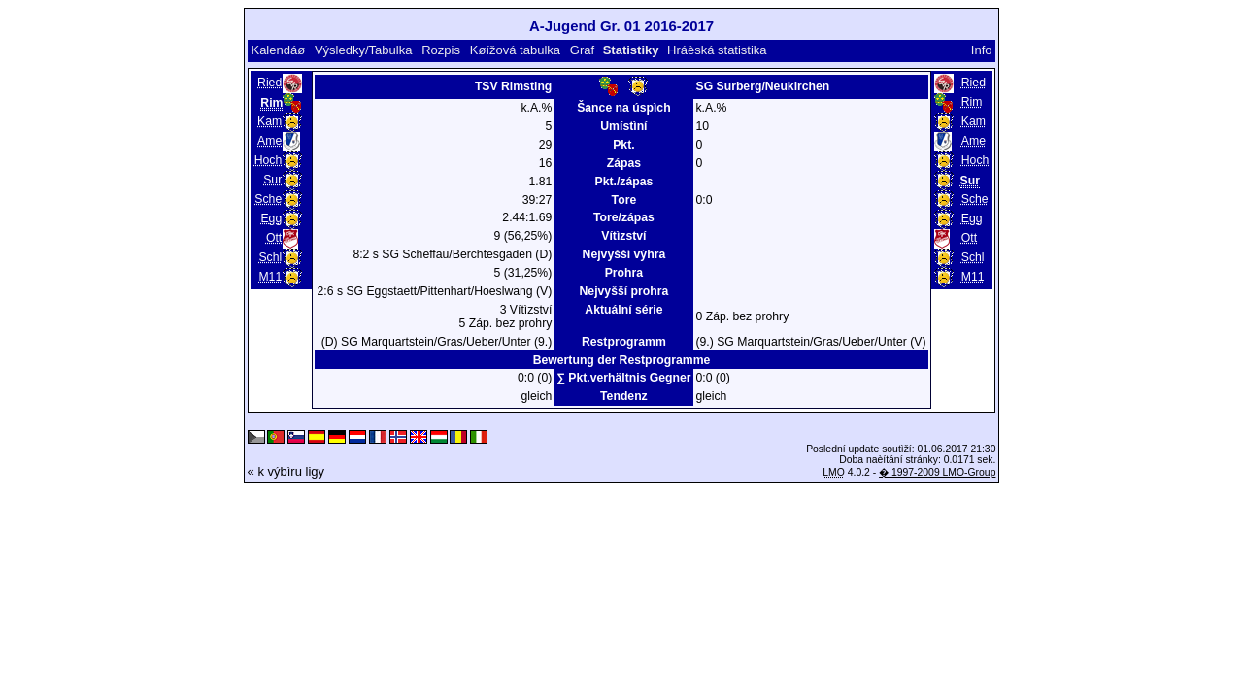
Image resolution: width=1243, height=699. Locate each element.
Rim (972, 102)
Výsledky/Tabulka (363, 50)
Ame (269, 141)
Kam (269, 121)
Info (981, 50)
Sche (268, 199)
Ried (269, 82)
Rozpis (440, 50)
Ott (274, 238)
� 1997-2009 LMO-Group (937, 472)
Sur (272, 179)
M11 (270, 276)
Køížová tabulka (515, 50)
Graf (582, 50)
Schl (270, 257)
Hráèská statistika (717, 50)
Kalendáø (278, 50)
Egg (271, 218)
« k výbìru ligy (286, 471)
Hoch (268, 160)
